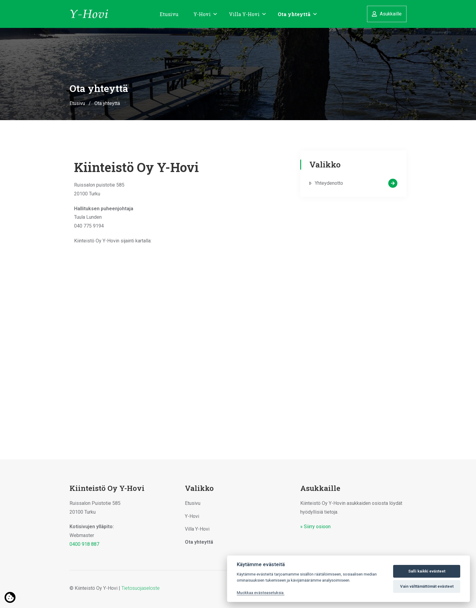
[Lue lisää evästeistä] (10, 597)
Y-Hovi (202, 14)
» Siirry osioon (315, 526)
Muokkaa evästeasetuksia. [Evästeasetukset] (260, 592)
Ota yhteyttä (294, 14)
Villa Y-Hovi (244, 14)
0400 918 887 (84, 544)
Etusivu (169, 14)
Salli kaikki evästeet (426, 571)
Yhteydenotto (356, 183)
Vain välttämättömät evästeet (427, 586)
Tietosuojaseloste (140, 588)
